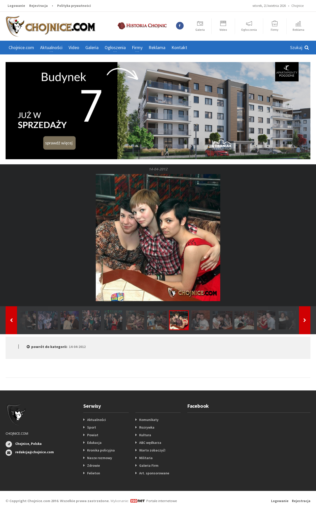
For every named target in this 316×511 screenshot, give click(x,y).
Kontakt (179, 47)
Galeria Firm (149, 465)
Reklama (157, 47)
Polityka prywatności (74, 6)
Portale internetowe (161, 501)
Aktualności (96, 419)
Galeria (92, 47)
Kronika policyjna (101, 450)
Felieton (93, 473)
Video (74, 47)
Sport (91, 427)
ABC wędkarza (150, 442)
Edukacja (94, 442)
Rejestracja (38, 6)
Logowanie (16, 6)
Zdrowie (93, 465)
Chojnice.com (21, 47)
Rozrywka (146, 427)
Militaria (146, 458)
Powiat (92, 435)
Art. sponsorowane (154, 473)
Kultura (145, 435)
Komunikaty (149, 419)
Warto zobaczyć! (152, 450)
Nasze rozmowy (99, 458)
